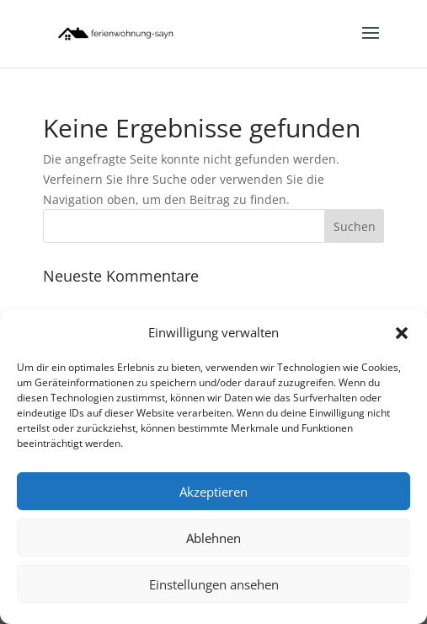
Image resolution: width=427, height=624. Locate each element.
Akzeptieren (213, 491)
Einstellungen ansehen (214, 584)
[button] (401, 333)
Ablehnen (213, 538)
